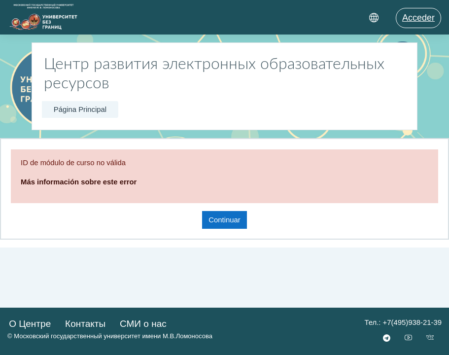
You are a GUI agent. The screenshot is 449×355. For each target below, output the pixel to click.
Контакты (85, 324)
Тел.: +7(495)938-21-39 (403, 322)
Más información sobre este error (79, 182)
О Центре (30, 324)
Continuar (224, 220)
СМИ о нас (143, 324)
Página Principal (80, 109)
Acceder (418, 18)
